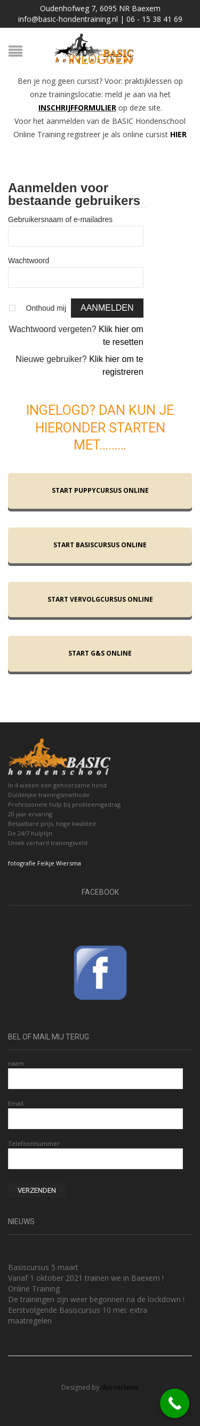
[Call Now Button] (174, 1403)
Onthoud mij (46, 308)
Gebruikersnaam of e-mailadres (60, 219)
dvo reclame (120, 1387)
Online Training (34, 1288)
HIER (178, 134)
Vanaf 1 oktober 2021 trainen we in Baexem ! (86, 1278)
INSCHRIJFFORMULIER (77, 108)
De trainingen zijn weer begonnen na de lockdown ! (96, 1299)
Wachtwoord (28, 260)
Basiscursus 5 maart (43, 1267)
